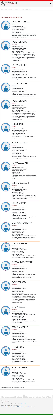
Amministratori (28, 9)
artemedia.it (23, 403)
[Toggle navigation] (47, 3)
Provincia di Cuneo (16, 9)
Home (2, 9)
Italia (6, 9)
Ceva (23, 9)
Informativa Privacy (16, 406)
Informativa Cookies (25, 406)
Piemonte (10, 9)
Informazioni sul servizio (6, 406)
